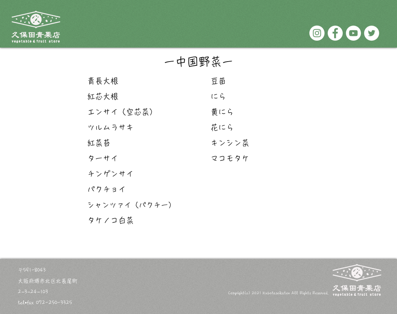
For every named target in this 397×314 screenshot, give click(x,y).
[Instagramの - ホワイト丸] (317, 33)
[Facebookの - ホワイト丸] (335, 33)
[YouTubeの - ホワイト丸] (353, 33)
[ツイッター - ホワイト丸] (371, 33)
